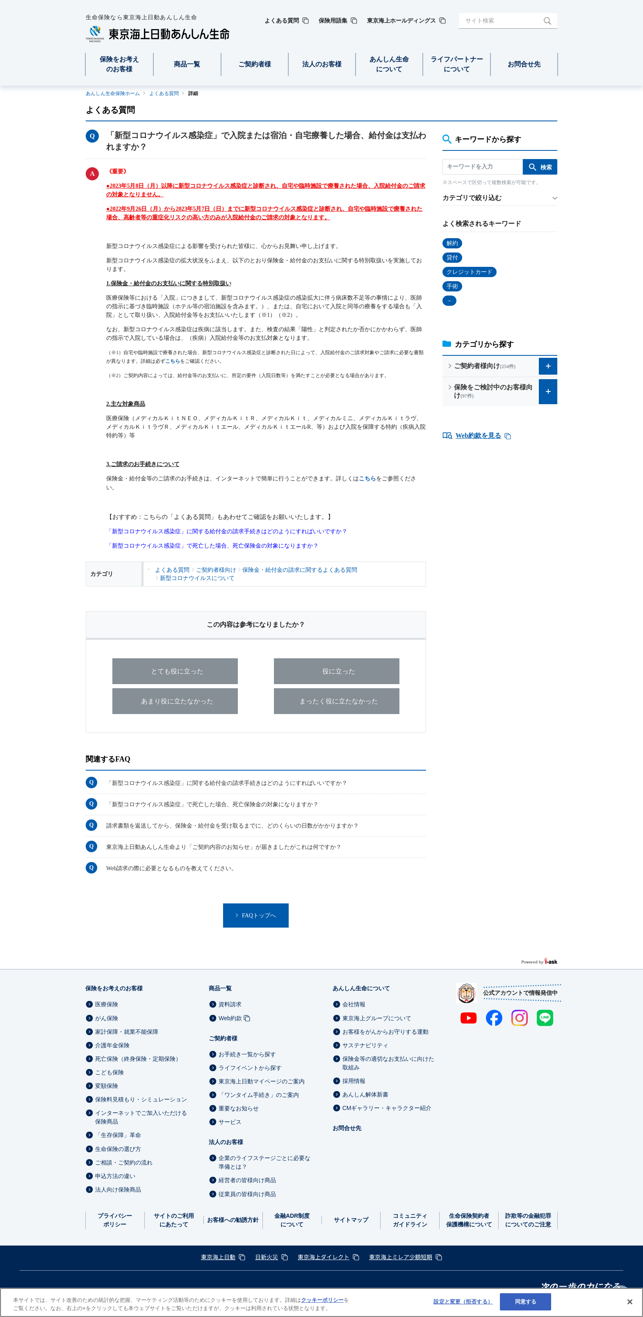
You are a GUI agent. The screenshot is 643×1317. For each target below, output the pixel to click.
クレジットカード (470, 272)
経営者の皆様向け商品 (247, 1180)
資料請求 (230, 1004)
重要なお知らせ (239, 1108)
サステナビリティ (365, 1045)
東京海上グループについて (376, 1018)
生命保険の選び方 (118, 1149)
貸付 (452, 258)
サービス (230, 1122)
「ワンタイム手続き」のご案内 (259, 1095)
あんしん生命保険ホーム (113, 93)
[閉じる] (630, 1302)
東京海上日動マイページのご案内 (262, 1081)
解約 (452, 243)
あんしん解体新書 (365, 1094)
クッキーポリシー (322, 1300)
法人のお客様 (226, 1142)
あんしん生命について (361, 988)
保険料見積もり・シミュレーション (141, 1099)
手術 (452, 286)
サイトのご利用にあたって (174, 1220)
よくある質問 (164, 93)
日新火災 (266, 1257)
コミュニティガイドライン (410, 1220)
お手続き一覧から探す (247, 1054)
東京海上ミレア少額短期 (400, 1257)
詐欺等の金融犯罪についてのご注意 (528, 1220)
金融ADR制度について (292, 1220)
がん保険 (106, 1018)
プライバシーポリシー (115, 1220)
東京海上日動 (218, 1257)
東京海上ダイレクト (323, 1257)
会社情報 (353, 1004)
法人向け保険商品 (118, 1189)
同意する (526, 1302)
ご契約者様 (223, 1038)
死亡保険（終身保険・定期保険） (138, 1058)
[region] (321, 1302)
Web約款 (230, 1018)
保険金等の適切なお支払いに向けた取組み (388, 1063)
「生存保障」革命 (118, 1135)
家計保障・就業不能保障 (126, 1031)
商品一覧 (220, 988)
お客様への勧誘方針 (233, 1220)
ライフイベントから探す (250, 1068)
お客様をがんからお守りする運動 (385, 1031)
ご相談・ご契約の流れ (124, 1162)
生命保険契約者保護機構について (469, 1220)
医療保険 (106, 1004)
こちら (172, 361)
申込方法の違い (115, 1176)
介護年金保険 (112, 1045)
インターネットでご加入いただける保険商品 (141, 1117)
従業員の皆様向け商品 (247, 1194)
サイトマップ (351, 1220)
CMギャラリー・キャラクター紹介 (387, 1108)
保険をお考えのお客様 (114, 988)
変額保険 (106, 1086)
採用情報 (353, 1081)
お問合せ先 (347, 1128)
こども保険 (109, 1072)
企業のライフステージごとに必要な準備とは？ (264, 1162)
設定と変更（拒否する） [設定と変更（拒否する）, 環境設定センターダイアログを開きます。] (463, 1302)
